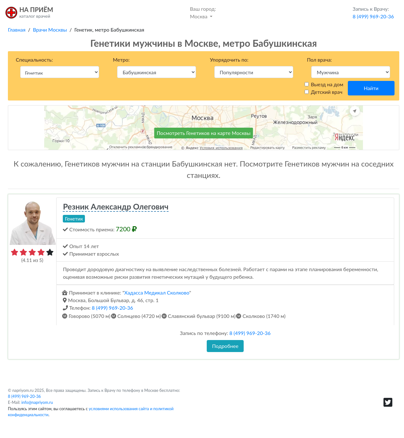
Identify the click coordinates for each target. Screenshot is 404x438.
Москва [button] (203, 12)
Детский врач (326, 92)
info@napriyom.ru (37, 402)
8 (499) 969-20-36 (112, 308)
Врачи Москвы (50, 30)
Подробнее (225, 346)
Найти (371, 88)
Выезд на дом (327, 84)
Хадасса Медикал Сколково (156, 292)
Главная (17, 30)
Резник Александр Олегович (115, 206)
